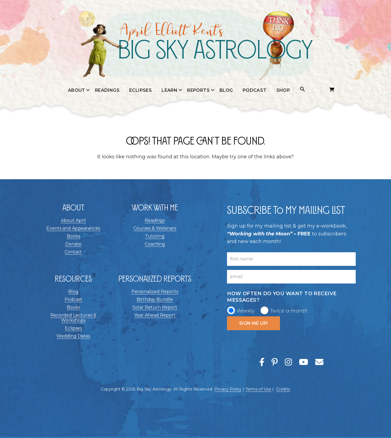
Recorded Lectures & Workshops (73, 318)
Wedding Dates (73, 336)
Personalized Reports (154, 291)
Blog (226, 90)
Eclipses (140, 90)
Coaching (155, 244)
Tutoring (155, 236)
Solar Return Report (155, 307)
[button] (302, 89)
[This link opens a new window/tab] (263, 362)
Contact (73, 251)
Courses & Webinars (154, 228)
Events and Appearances (73, 228)
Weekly (246, 311)
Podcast (255, 90)
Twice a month (289, 311)
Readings (107, 90)
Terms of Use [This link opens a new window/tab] (258, 389)
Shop (283, 90)
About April (73, 220)
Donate (73, 244)
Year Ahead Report (154, 315)
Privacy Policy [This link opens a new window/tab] (228, 389)
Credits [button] (283, 389)
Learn (169, 90)
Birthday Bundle (155, 299)
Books (73, 236)
